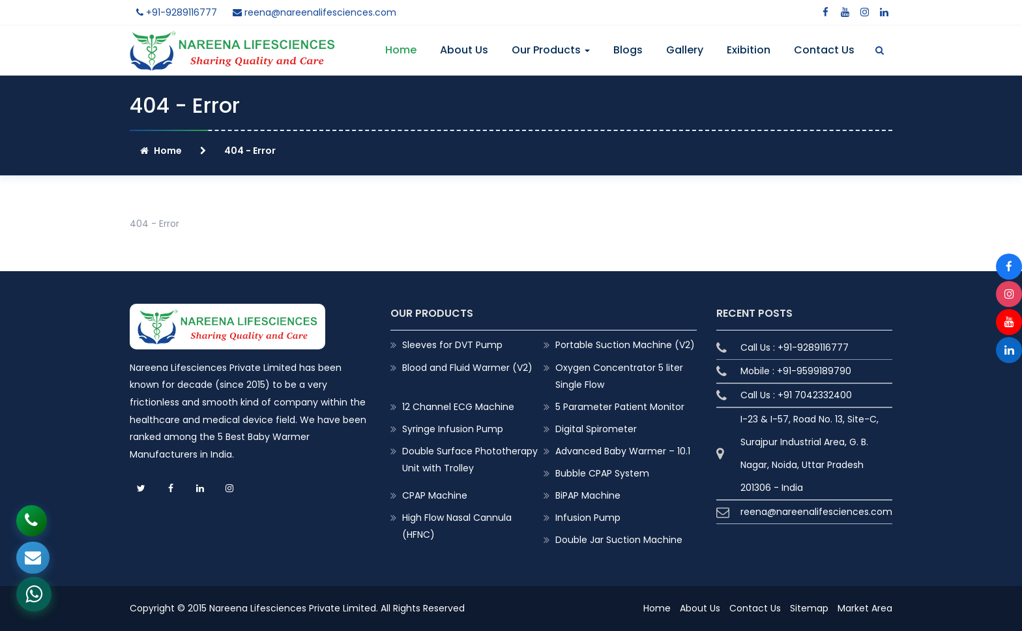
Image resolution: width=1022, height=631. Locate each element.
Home (400, 49)
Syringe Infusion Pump (452, 428)
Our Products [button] (551, 49)
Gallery (684, 49)
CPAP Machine (434, 495)
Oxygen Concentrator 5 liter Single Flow (619, 376)
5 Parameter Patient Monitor (619, 406)
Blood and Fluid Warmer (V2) (467, 367)
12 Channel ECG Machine (458, 406)
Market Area (865, 608)
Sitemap (809, 608)
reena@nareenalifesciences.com (314, 12)
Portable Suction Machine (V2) (625, 344)
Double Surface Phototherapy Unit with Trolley (470, 460)
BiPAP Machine (587, 495)
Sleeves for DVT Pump (452, 344)
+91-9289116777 (176, 12)
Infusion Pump (587, 517)
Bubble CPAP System (602, 473)
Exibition (748, 49)
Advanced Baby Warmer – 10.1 (622, 451)
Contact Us (824, 49)
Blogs (628, 49)
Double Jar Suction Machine (618, 539)
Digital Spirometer (596, 428)
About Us (464, 49)
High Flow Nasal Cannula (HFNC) (457, 526)
